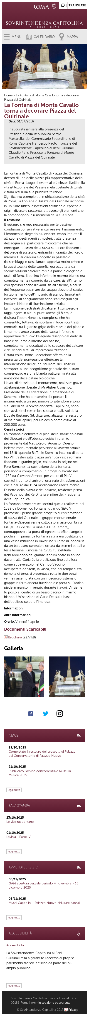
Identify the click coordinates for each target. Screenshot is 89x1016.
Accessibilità (15, 945)
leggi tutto (14, 789)
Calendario (44, 37)
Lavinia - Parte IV (18, 837)
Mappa (72, 37)
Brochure (15, 637)
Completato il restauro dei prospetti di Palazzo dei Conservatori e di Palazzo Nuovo (42, 754)
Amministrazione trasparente (50, 1002)
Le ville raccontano (20, 822)
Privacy (73, 1009)
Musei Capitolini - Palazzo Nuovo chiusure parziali (44, 903)
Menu (17, 37)
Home (8, 95)
